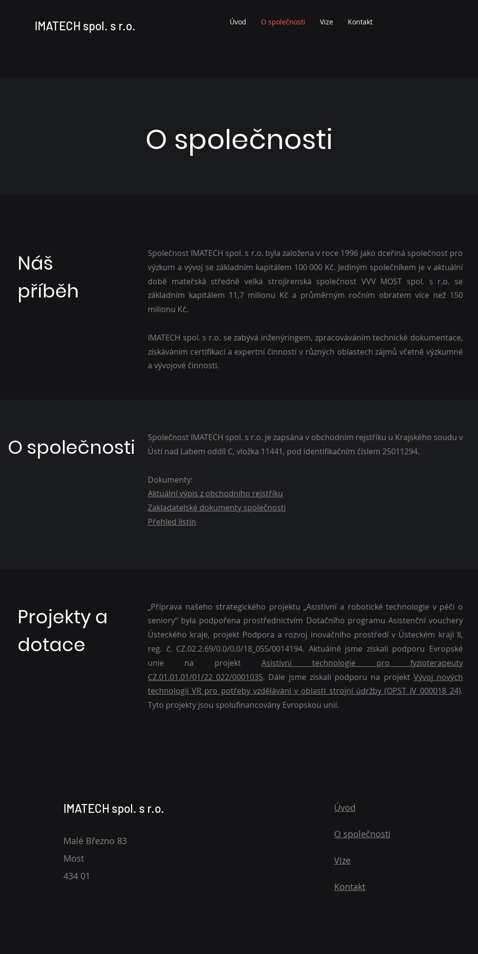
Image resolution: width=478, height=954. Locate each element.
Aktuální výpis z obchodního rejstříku (215, 493)
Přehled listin (172, 521)
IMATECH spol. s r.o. (85, 26)
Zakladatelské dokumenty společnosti (217, 507)
